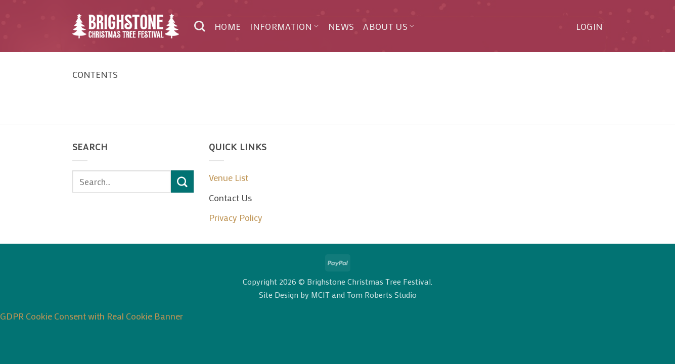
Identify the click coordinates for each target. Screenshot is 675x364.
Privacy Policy (235, 217)
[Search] (199, 26)
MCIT (320, 294)
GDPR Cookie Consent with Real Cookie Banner (91, 316)
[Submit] (182, 181)
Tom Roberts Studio (382, 294)
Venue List (228, 177)
